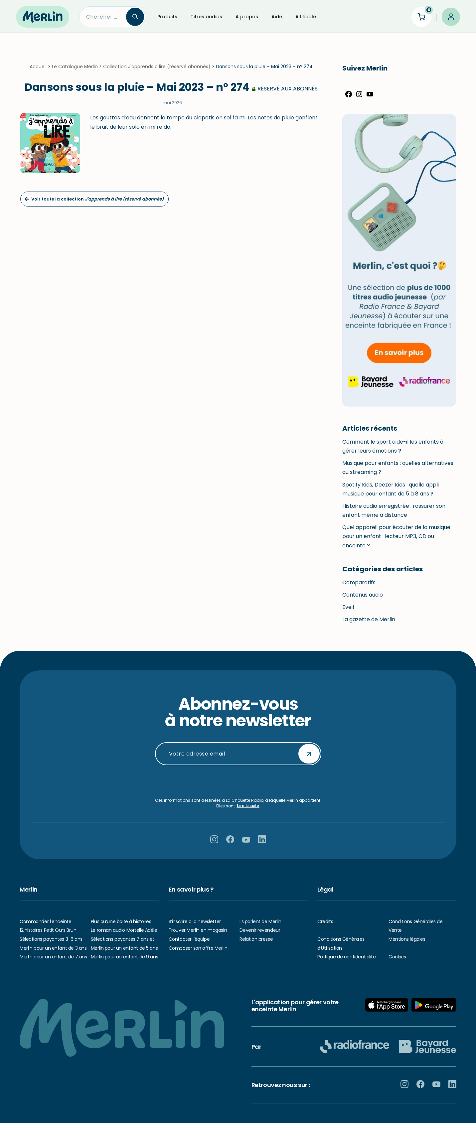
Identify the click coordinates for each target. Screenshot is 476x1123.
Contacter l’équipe (189, 939)
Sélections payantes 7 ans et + (124, 939)
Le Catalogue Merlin (75, 66)
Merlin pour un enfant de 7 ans (53, 956)
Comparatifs (359, 582)
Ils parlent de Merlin (260, 921)
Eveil (348, 607)
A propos (247, 16)
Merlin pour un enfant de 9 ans (124, 956)
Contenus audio (362, 595)
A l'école (305, 16)
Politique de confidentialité (346, 956)
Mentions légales (407, 939)
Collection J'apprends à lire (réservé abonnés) (157, 66)
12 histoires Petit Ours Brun (48, 930)
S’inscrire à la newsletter (195, 921)
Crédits (325, 921)
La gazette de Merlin (368, 619)
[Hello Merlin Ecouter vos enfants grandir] (43, 16)
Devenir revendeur (259, 930)
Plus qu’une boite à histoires (121, 921)
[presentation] (238, 781)
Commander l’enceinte (46, 921)
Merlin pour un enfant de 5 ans (124, 948)
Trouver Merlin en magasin (198, 930)
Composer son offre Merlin (198, 948)
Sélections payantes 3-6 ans (51, 939)
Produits (167, 16)
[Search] (102, 17)
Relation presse (256, 939)
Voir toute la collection (93, 199)
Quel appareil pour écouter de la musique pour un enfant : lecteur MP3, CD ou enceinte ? (396, 536)
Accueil (38, 66)
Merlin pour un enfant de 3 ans (53, 948)
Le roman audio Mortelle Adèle (124, 930)
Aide (276, 16)
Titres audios (206, 16)
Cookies (397, 956)
